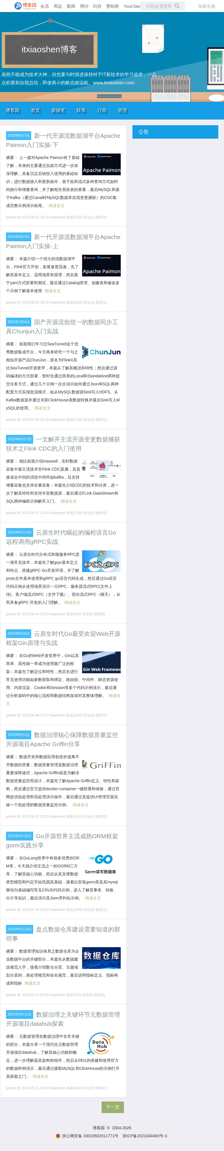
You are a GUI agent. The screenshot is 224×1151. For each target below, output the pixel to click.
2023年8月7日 (18, 136)
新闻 (71, 6)
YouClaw (132, 6)
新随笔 (58, 110)
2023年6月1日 (18, 735)
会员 (44, 6)
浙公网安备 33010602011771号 (86, 1136)
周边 (57, 6)
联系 (81, 110)
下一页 (113, 1107)
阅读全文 (57, 205)
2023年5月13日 (19, 929)
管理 (122, 110)
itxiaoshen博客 (49, 49)
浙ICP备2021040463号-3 (144, 1136)
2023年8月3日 (18, 237)
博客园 (12, 110)
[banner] (22, 6)
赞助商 (112, 6)
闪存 (97, 6)
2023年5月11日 (19, 1014)
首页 (35, 110)
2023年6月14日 (19, 532)
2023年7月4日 (18, 322)
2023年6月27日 (19, 439)
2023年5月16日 (19, 836)
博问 (84, 6)
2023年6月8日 (18, 634)
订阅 (101, 110)
